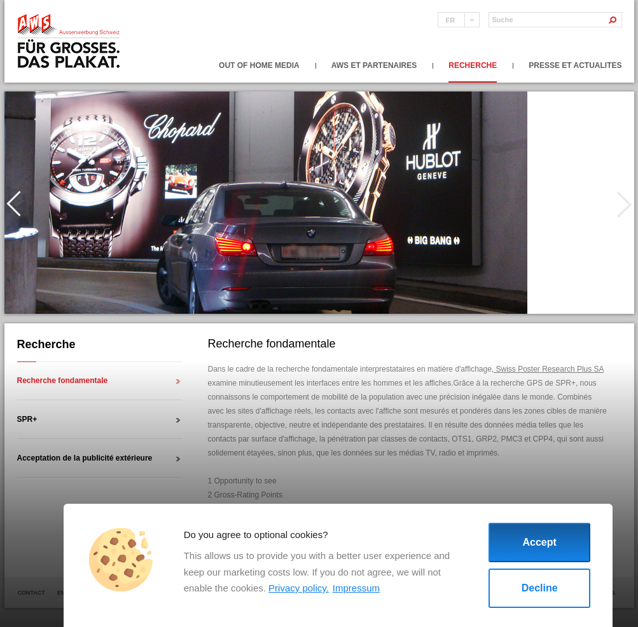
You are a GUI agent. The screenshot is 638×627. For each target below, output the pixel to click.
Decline (540, 588)
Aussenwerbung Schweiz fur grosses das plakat (69, 42)
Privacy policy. (298, 588)
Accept (540, 542)
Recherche (472, 66)
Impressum (356, 588)
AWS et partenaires (374, 65)
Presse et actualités (575, 65)
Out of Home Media (259, 65)
